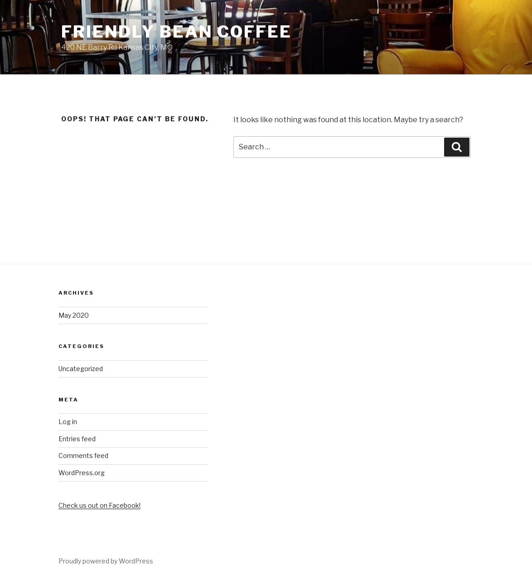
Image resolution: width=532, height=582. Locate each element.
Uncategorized (80, 368)
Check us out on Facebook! (99, 505)
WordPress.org (81, 473)
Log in (67, 421)
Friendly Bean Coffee (176, 32)
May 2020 (73, 315)
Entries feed (77, 439)
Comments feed (83, 455)
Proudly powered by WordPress (105, 561)
